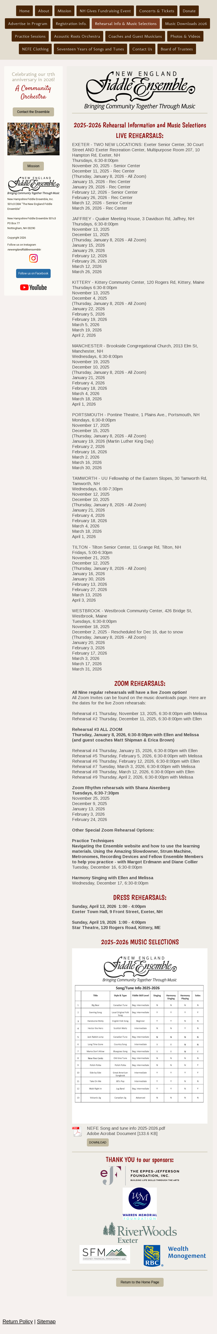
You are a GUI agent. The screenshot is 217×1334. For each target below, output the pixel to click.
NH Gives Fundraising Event (105, 10)
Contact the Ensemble (33, 112)
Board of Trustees (177, 48)
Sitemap (46, 1321)
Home (24, 10)
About (43, 10)
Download (97, 1142)
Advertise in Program (27, 23)
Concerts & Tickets (156, 10)
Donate (189, 10)
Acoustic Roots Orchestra (77, 36)
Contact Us (142, 48)
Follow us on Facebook (33, 273)
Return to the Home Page (140, 1282)
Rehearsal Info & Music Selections (126, 23)
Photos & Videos (185, 36)
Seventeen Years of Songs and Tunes (90, 48)
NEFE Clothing (35, 48)
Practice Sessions (30, 36)
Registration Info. (71, 23)
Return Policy (18, 1321)
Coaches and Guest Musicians (135, 36)
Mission (64, 10)
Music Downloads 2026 (186, 23)
